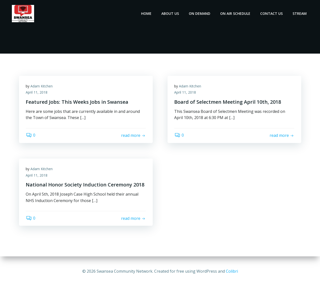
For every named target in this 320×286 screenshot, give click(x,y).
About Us (171, 13)
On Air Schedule (236, 13)
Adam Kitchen (42, 87)
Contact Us (272, 13)
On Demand (200, 13)
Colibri (232, 271)
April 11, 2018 (37, 93)
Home (147, 13)
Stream (300, 13)
